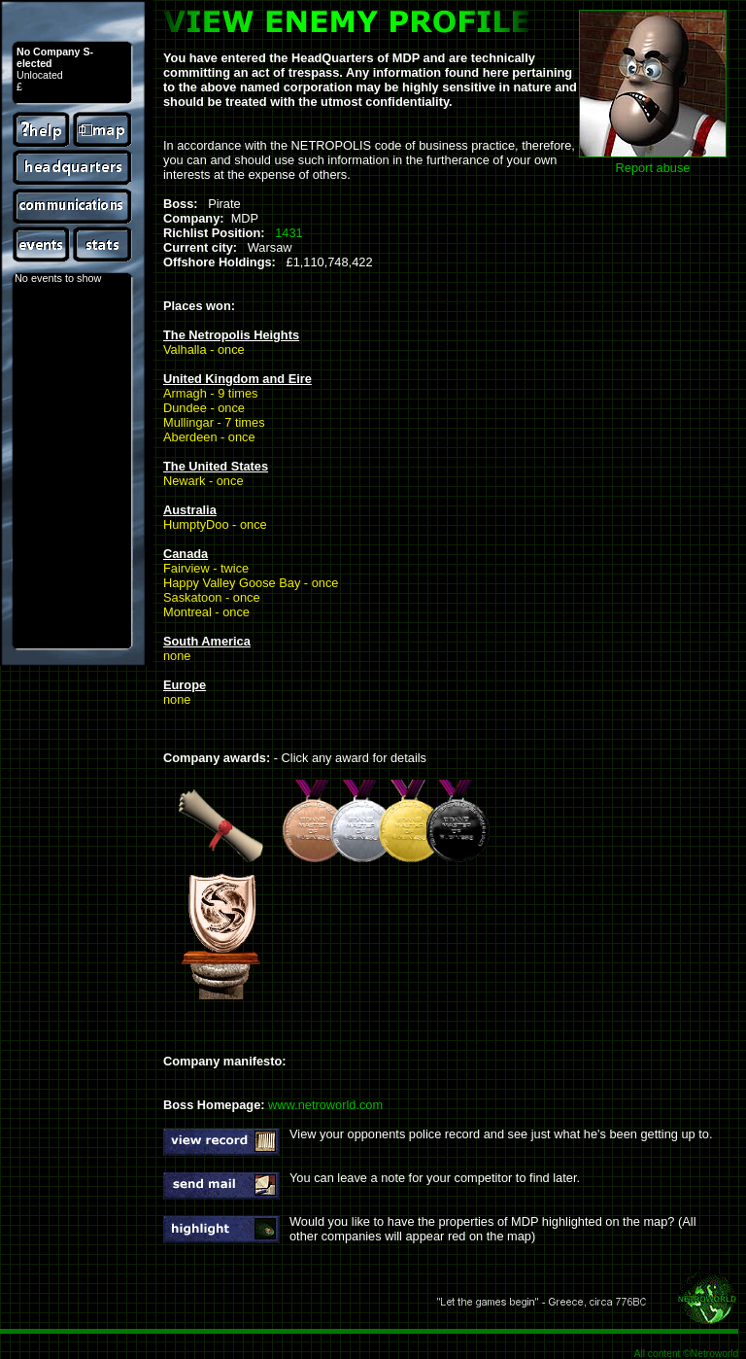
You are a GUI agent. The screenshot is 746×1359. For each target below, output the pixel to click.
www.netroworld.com (325, 1105)
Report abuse (653, 167)
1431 (288, 233)
